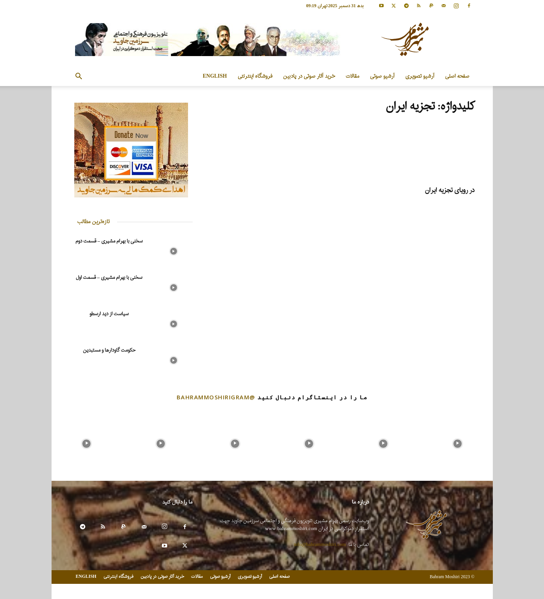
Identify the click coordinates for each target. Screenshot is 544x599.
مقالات (352, 76)
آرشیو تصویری (419, 76)
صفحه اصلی (457, 76)
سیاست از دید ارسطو (109, 314)
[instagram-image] (87, 442)
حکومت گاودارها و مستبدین (109, 350)
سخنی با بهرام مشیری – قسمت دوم (109, 241)
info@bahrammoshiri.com (320, 544)
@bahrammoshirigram (216, 397)
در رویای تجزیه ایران (450, 190)
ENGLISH (215, 76)
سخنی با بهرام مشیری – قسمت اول (109, 277)
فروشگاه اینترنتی (255, 76)
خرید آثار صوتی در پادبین (309, 76)
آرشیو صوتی (382, 76)
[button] (79, 77)
